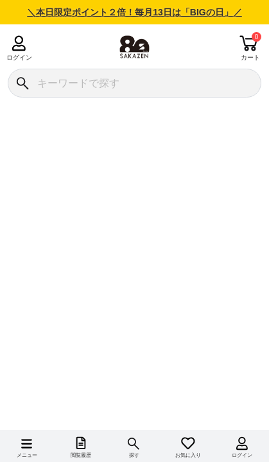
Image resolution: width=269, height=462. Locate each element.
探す (134, 455)
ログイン (19, 57)
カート (250, 57)
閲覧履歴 (81, 455)
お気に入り (188, 455)
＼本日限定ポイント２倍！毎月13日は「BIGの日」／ (134, 12)
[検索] (22, 83)
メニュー (27, 455)
